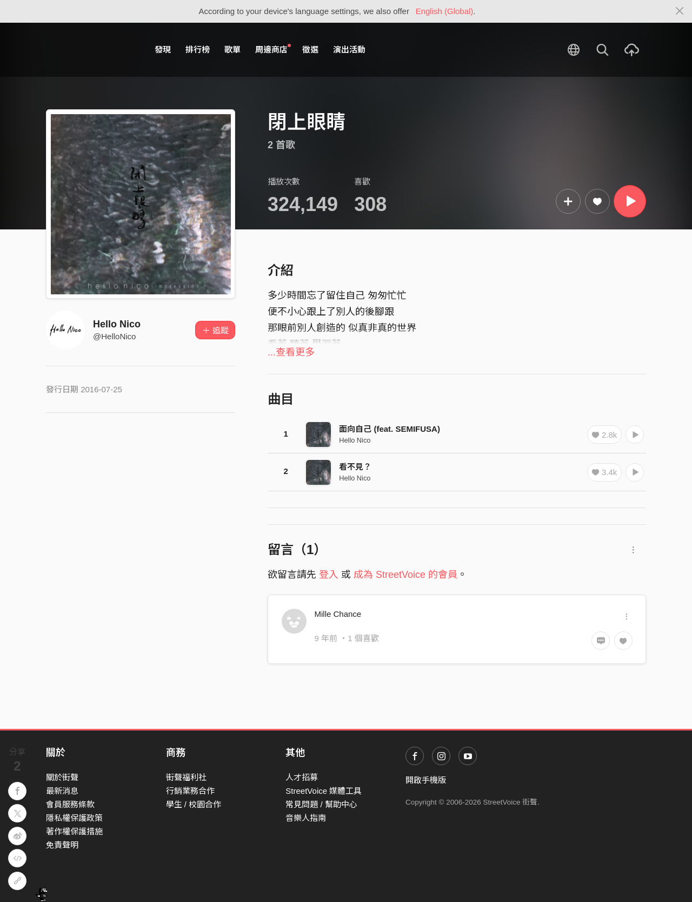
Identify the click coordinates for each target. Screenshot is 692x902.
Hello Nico (117, 324)
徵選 (310, 49)
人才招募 (301, 777)
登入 (328, 574)
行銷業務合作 (190, 790)
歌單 (232, 49)
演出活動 (349, 49)
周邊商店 (273, 49)
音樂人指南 (305, 817)
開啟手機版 (425, 780)
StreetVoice (90, 49)
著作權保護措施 (74, 831)
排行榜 (197, 49)
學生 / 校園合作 (194, 804)
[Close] (680, 11)
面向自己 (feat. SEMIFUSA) (389, 428)
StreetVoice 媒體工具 (323, 790)
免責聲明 (62, 845)
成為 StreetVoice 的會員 (405, 574)
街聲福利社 (186, 777)
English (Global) (445, 11)
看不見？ (355, 466)
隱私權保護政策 (74, 817)
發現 (163, 49)
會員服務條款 (70, 804)
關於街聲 (62, 777)
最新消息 (62, 790)
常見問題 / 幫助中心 (321, 804)
